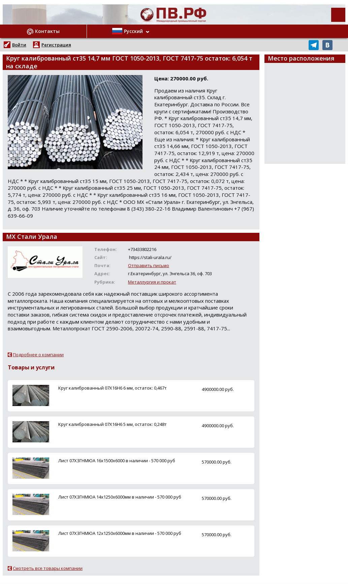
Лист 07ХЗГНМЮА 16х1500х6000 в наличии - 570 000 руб (116, 461)
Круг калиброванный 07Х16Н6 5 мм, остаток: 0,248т (112, 424)
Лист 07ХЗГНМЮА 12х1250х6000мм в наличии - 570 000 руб (119, 533)
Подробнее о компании (38, 355)
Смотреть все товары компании (48, 568)
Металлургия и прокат (152, 282)
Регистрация (56, 45)
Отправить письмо (148, 265)
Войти (19, 45)
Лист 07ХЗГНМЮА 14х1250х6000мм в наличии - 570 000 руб (119, 497)
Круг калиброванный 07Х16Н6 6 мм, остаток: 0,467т (112, 388)
